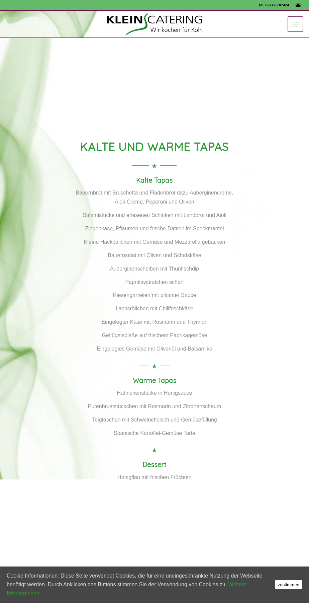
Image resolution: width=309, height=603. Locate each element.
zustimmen (288, 584)
